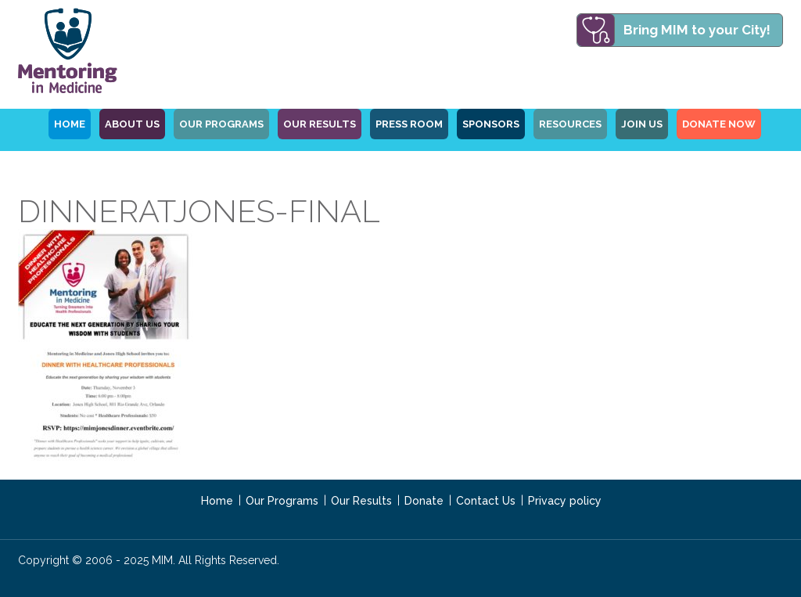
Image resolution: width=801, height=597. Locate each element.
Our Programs (282, 501)
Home (217, 501)
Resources (570, 124)
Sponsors (490, 124)
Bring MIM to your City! (696, 30)
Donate (424, 501)
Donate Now (719, 124)
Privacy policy (565, 501)
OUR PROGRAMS (221, 124)
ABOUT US (132, 124)
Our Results (319, 124)
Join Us (642, 124)
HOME (69, 124)
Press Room (409, 124)
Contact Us (485, 501)
